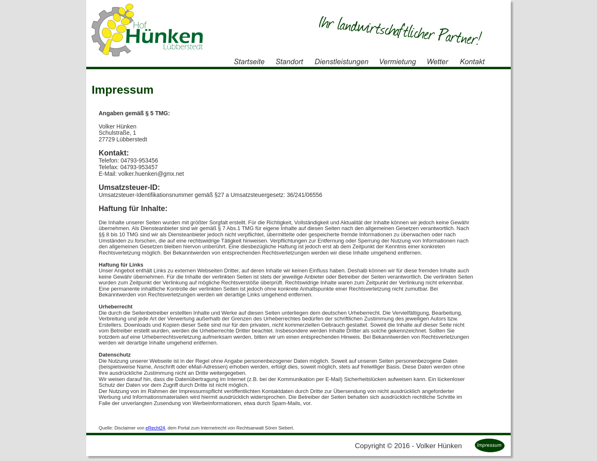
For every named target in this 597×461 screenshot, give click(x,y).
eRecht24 (155, 427)
